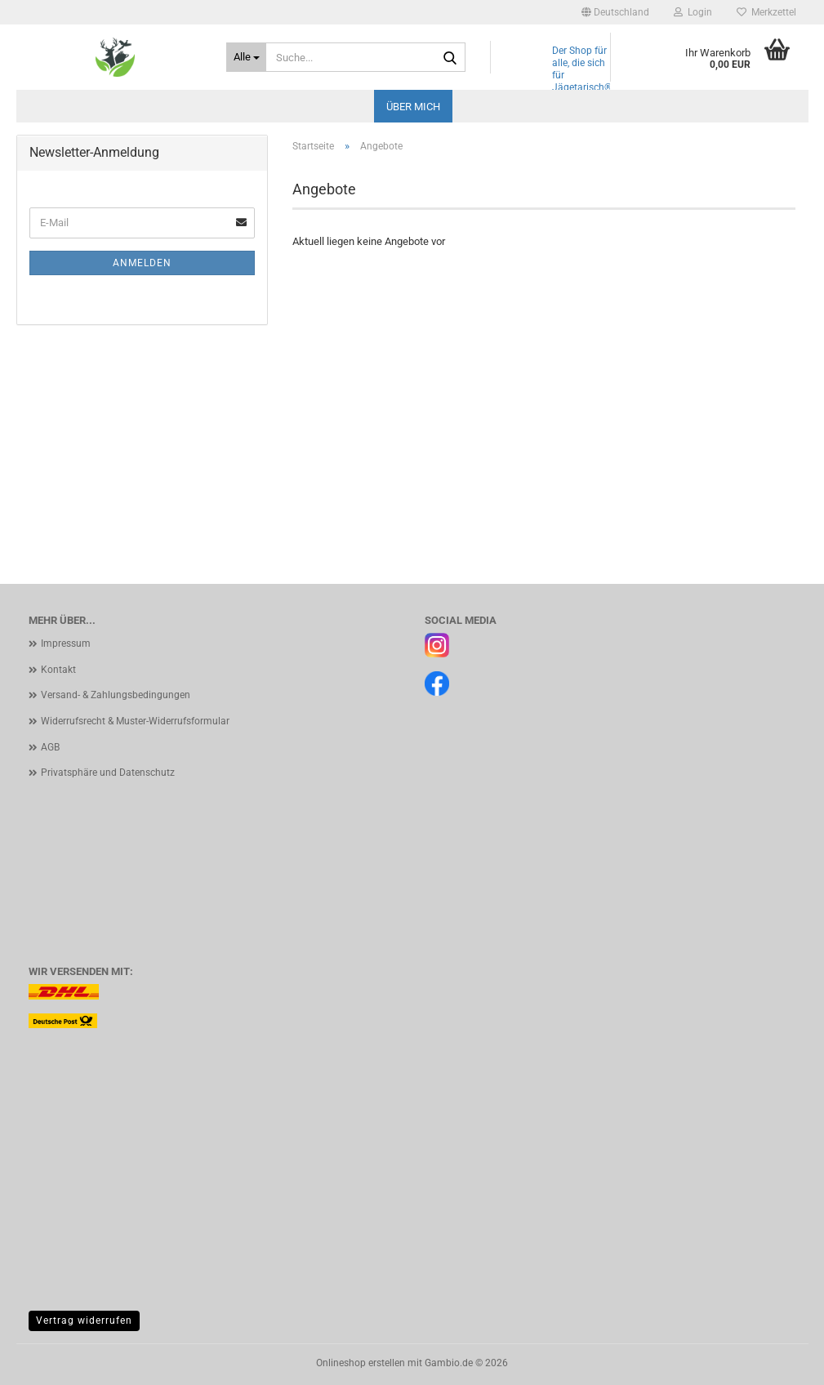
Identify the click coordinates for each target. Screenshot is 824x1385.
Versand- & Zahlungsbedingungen (115, 695)
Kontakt (58, 669)
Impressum (66, 643)
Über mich (413, 106)
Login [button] (693, 12)
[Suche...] (246, 57)
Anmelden (142, 263)
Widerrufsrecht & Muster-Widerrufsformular (135, 721)
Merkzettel (766, 12)
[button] (615, 12)
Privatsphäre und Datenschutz (108, 772)
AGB (50, 747)
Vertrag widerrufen (84, 1320)
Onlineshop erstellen (360, 1363)
